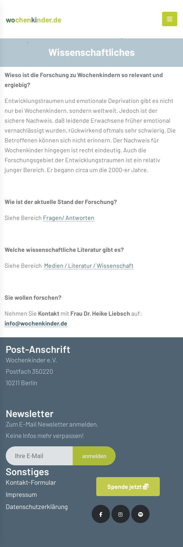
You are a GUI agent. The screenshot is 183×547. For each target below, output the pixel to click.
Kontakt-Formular (31, 482)
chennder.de (33, 19)
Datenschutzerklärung (37, 506)
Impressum (21, 494)
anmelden (94, 456)
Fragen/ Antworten (68, 217)
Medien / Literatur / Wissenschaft (89, 265)
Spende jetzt (128, 486)
